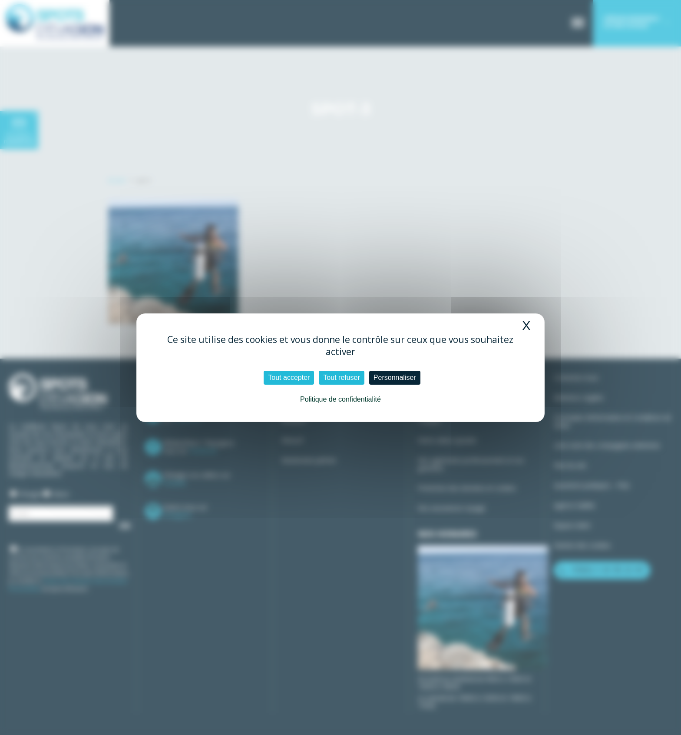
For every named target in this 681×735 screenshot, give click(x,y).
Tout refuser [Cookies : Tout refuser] (341, 377)
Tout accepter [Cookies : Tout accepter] (289, 377)
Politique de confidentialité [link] (340, 399)
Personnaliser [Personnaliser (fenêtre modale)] (395, 377)
